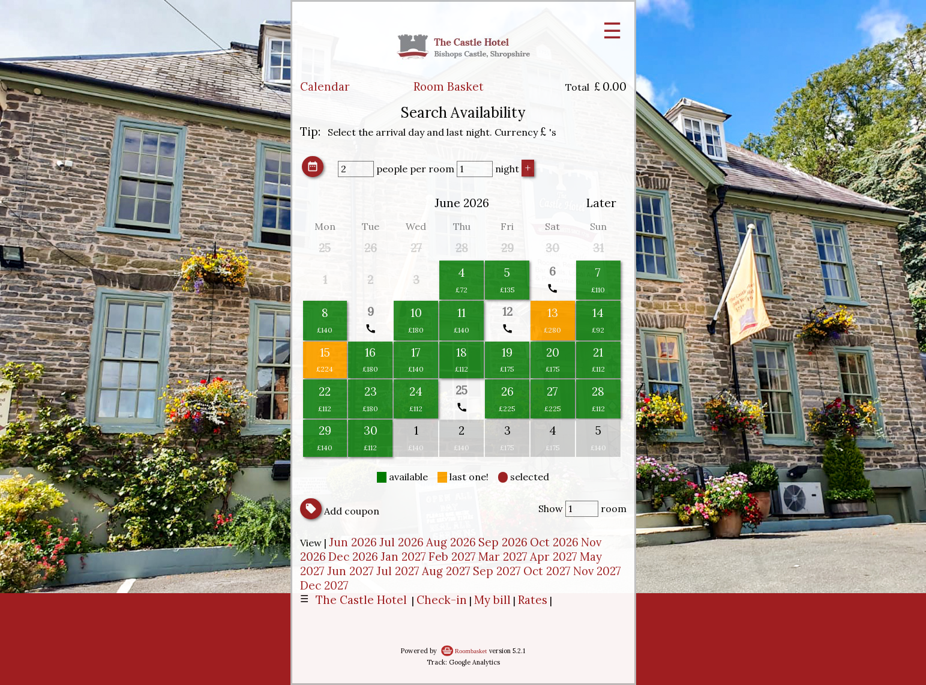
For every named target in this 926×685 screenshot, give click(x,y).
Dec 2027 (324, 585)
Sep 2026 (503, 542)
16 (370, 352)
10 (416, 313)
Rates (532, 600)
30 (370, 430)
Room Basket (448, 86)
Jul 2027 (397, 571)
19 (507, 352)
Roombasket (471, 651)
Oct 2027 (547, 571)
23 (370, 391)
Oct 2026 (554, 542)
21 (598, 352)
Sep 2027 (497, 571)
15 (325, 352)
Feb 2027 (452, 556)
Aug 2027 (446, 571)
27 (552, 391)
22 (325, 391)
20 (552, 352)
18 (461, 352)
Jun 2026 (353, 542)
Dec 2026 (353, 556)
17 (416, 352)
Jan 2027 (403, 556)
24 (415, 391)
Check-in (441, 600)
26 (507, 391)
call (552, 288)
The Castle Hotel (361, 600)
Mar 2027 (503, 556)
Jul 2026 (401, 542)
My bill (492, 600)
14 (598, 313)
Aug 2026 (451, 542)
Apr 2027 (553, 556)
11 (461, 313)
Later (601, 203)
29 (325, 430)
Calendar (325, 86)
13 (552, 313)
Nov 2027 (597, 571)
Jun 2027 (350, 571)
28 (598, 391)
